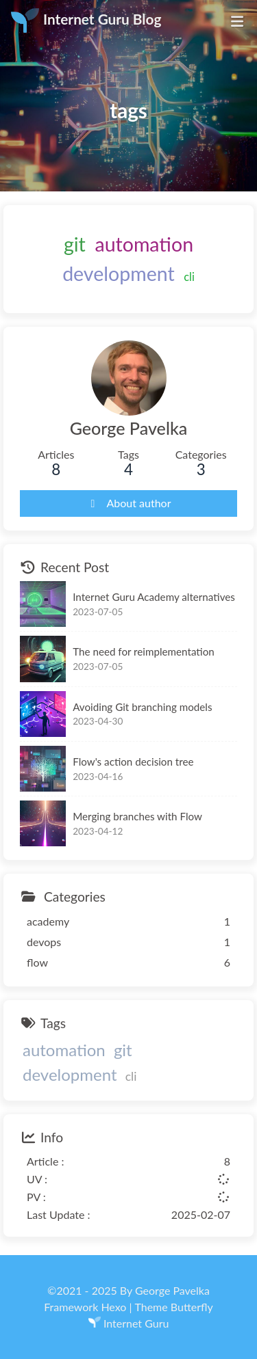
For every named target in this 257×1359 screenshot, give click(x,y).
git (75, 244)
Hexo (113, 1306)
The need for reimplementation (144, 652)
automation (144, 244)
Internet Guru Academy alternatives (154, 597)
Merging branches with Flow (137, 816)
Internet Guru (136, 1323)
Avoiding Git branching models (142, 707)
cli (189, 276)
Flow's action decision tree (133, 761)
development (118, 273)
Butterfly (192, 1306)
